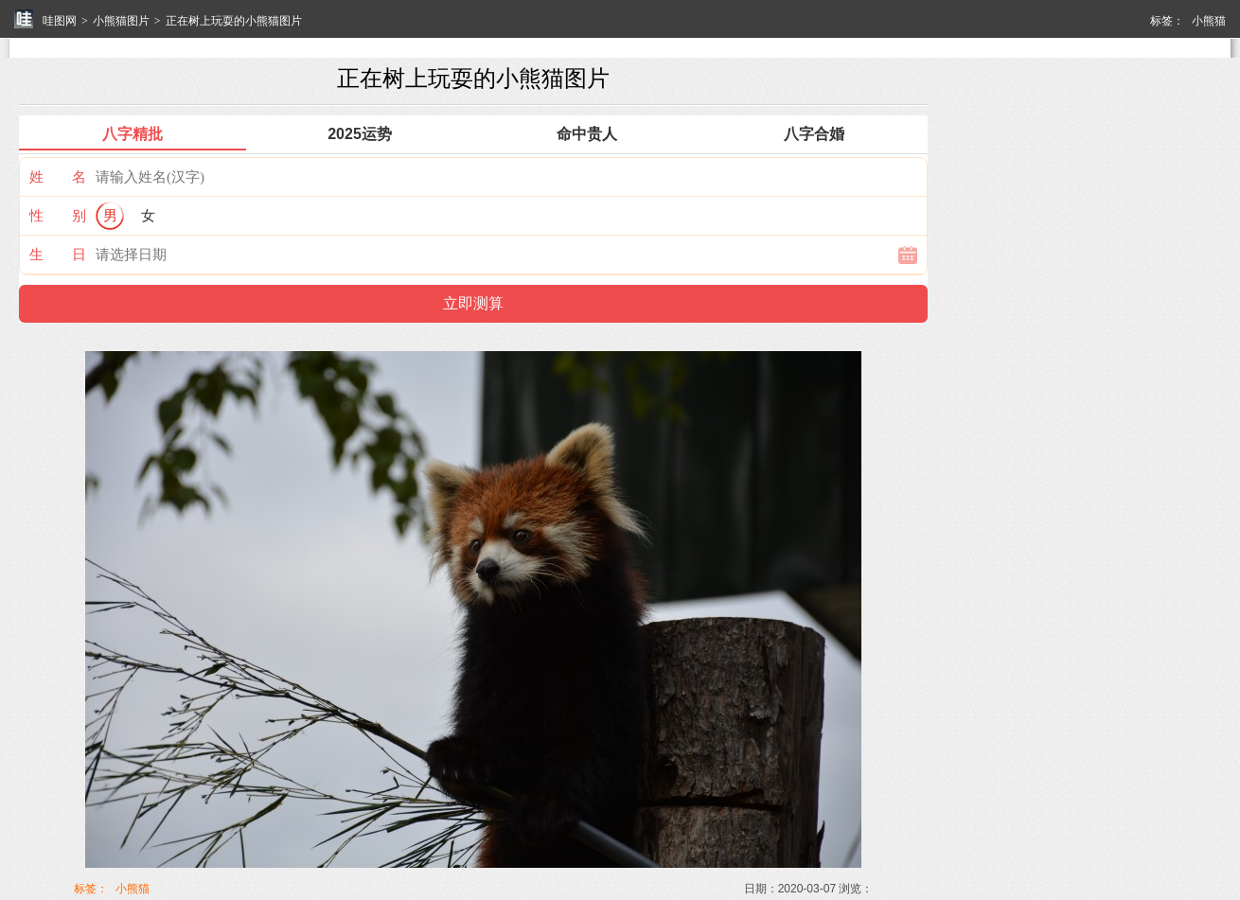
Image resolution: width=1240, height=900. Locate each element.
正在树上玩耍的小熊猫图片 (234, 20)
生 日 (57, 254)
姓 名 (57, 176)
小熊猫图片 (121, 20)
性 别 (57, 215)
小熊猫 (1209, 20)
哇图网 (60, 20)
